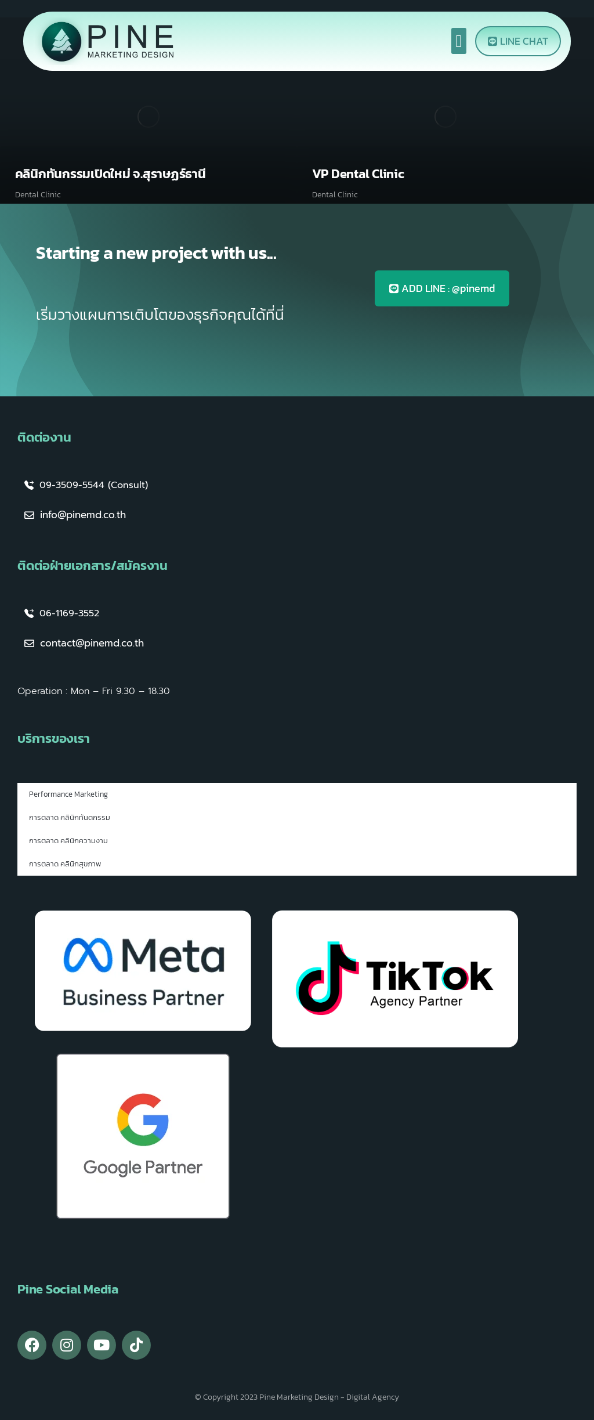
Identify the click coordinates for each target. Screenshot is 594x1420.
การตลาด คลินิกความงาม (68, 840)
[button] (458, 41)
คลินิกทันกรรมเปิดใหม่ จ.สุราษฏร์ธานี (110, 173)
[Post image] (148, 116)
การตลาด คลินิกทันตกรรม (69, 817)
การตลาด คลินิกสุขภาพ (65, 863)
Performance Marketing (68, 794)
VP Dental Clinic (358, 173)
